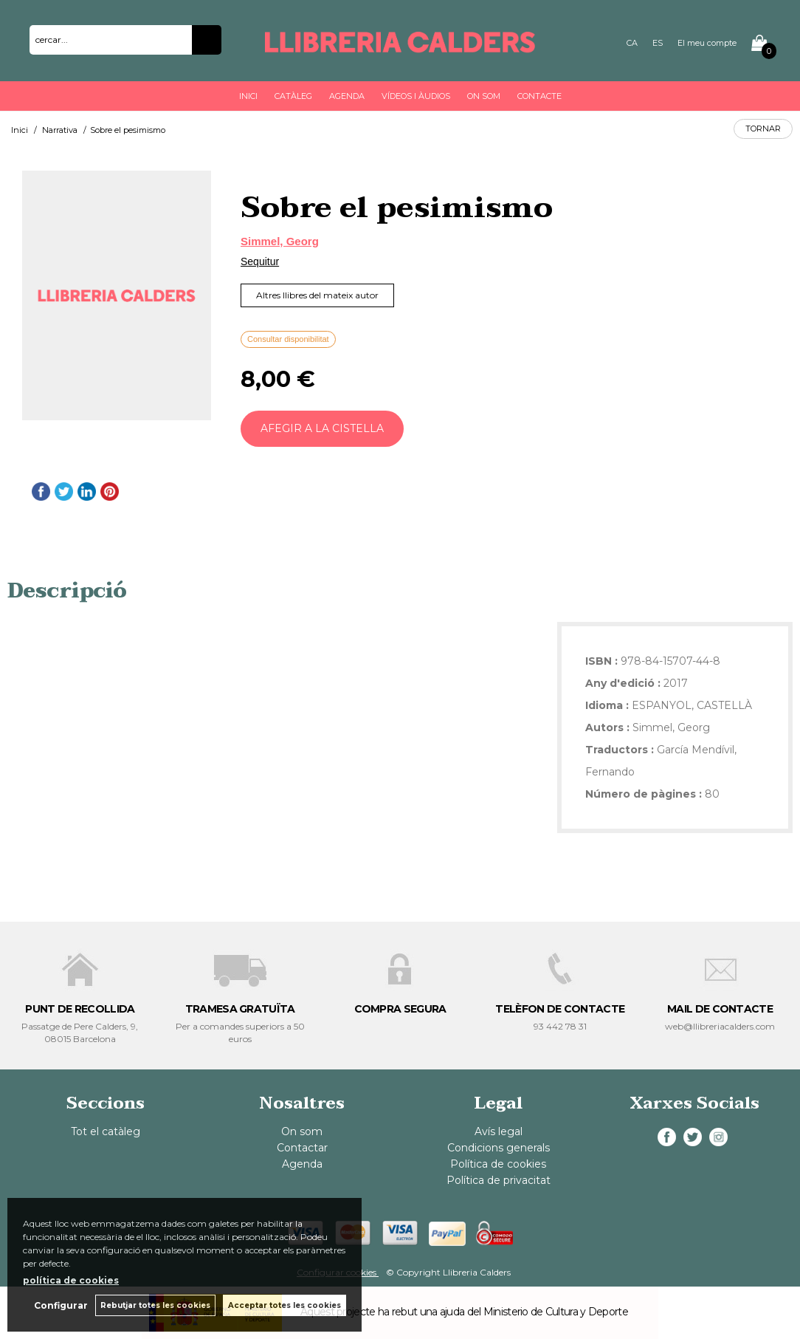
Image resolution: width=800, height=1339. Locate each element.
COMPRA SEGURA (400, 1009)
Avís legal (499, 1131)
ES (657, 43)
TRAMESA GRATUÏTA (240, 1009)
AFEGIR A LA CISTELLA (322, 428)
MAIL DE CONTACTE (720, 1009)
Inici (248, 96)
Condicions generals (498, 1147)
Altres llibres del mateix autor (317, 295)
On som (483, 96)
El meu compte (707, 43)
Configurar (61, 1305)
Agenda (347, 96)
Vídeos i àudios (416, 96)
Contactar (302, 1147)
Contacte (539, 96)
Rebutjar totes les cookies (155, 1305)
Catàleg (293, 96)
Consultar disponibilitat (288, 339)
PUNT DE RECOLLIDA (79, 1009)
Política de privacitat (498, 1180)
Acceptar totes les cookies (284, 1305)
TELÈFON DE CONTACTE (559, 1009)
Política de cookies (498, 1164)
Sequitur (260, 261)
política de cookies (71, 1280)
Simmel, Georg (280, 241)
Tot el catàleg (105, 1131)
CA (632, 43)
